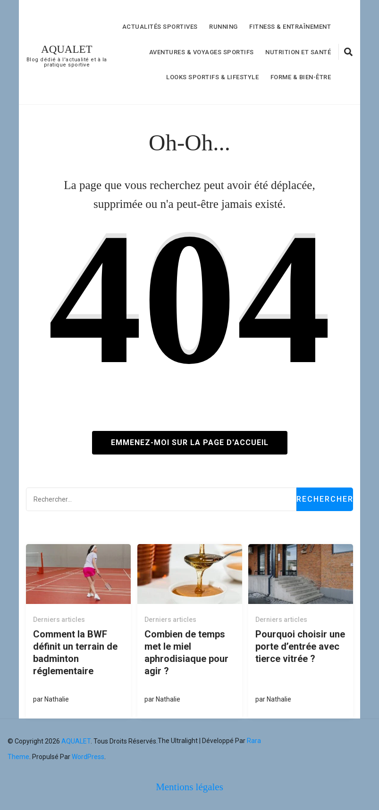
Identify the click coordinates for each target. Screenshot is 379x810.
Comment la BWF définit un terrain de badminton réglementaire (75, 652)
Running (223, 26)
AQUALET (67, 49)
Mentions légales (189, 787)
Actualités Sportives (160, 26)
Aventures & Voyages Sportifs (201, 52)
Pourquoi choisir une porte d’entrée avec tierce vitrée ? (300, 646)
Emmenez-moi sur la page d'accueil (190, 442)
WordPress (88, 756)
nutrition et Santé (298, 52)
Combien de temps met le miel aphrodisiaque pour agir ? (186, 652)
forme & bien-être (300, 77)
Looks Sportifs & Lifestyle (212, 77)
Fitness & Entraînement (290, 26)
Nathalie (56, 699)
